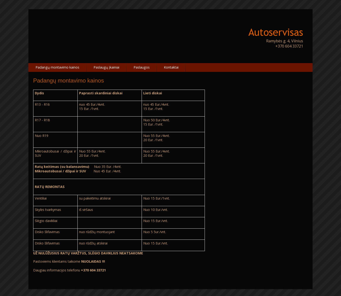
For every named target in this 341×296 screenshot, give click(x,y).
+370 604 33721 (289, 46)
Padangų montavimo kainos (57, 67)
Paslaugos (142, 67)
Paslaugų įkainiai (106, 67)
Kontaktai (171, 67)
